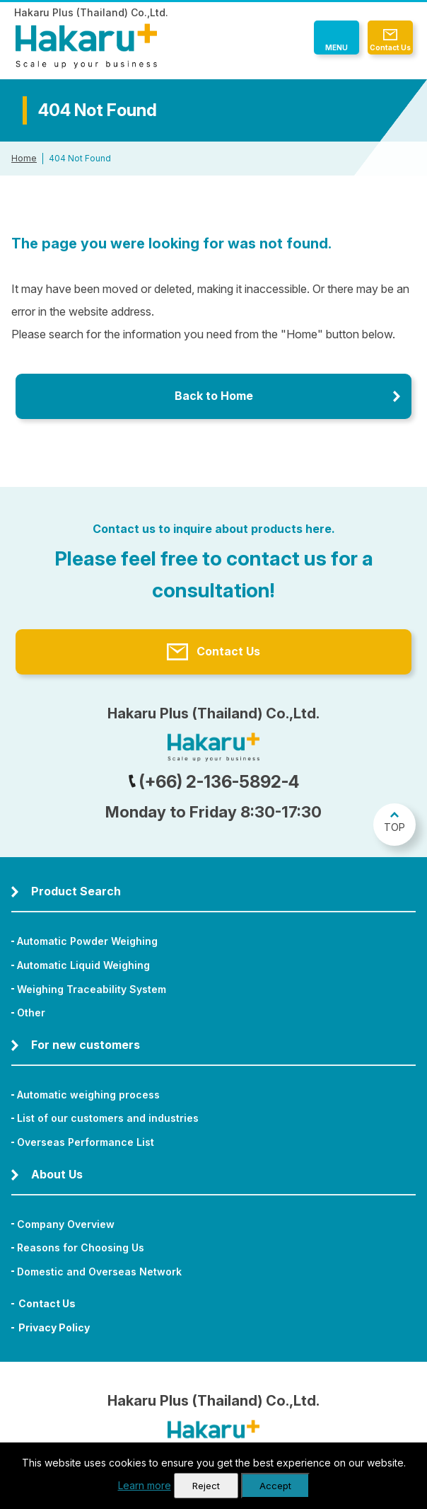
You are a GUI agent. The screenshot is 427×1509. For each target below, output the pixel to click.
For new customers (85, 1045)
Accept (275, 1485)
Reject (206, 1485)
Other (31, 1012)
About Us (57, 1174)
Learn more (144, 1485)
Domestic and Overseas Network (99, 1272)
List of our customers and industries (108, 1118)
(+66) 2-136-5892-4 (213, 781)
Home (24, 158)
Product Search (76, 891)
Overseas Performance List (85, 1142)
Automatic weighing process (88, 1095)
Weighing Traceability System (91, 989)
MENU (336, 47)
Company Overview (66, 1224)
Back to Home (214, 396)
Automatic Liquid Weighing (83, 965)
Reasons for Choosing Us (80, 1247)
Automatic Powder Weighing (87, 941)
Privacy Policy (54, 1327)
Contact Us (390, 47)
